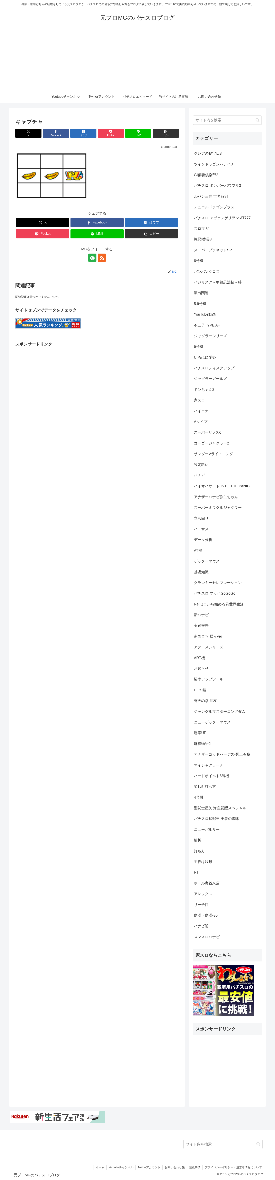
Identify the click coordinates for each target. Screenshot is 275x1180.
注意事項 (194, 1167)
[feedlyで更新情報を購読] (92, 258)
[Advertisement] (137, 59)
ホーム (100, 1167)
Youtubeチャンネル (121, 1167)
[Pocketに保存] (111, 133)
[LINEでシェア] (138, 133)
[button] (166, 133)
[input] (227, 120)
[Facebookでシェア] (56, 133)
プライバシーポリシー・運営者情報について (233, 1167)
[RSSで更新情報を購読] (102, 258)
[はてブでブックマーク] (83, 133)
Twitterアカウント (149, 1167)
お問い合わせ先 (175, 1167)
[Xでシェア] (28, 133)
